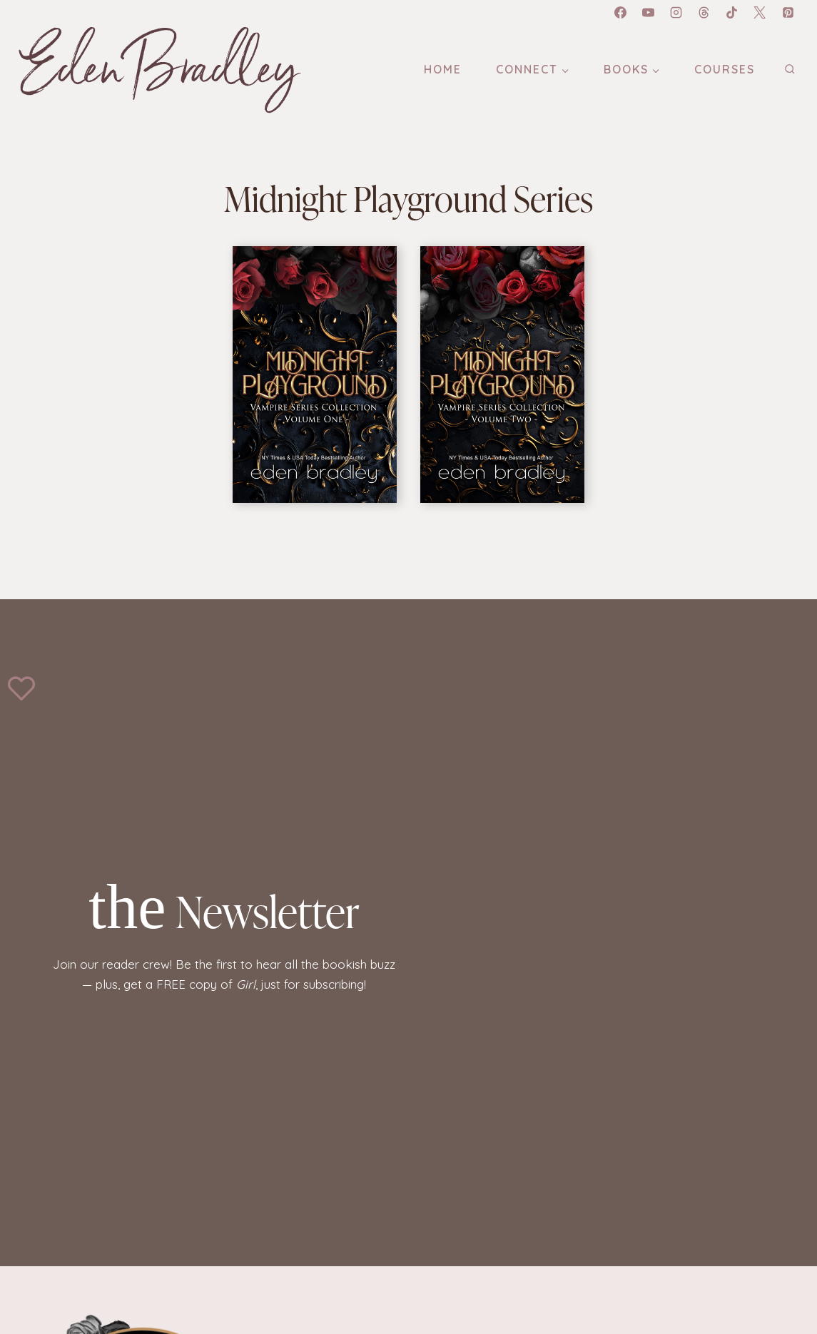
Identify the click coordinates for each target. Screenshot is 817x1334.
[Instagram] (676, 12)
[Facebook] (620, 12)
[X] (760, 12)
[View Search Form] (789, 69)
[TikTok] (732, 12)
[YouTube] (648, 12)
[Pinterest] (788, 12)
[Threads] (704, 12)
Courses (724, 69)
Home (443, 69)
